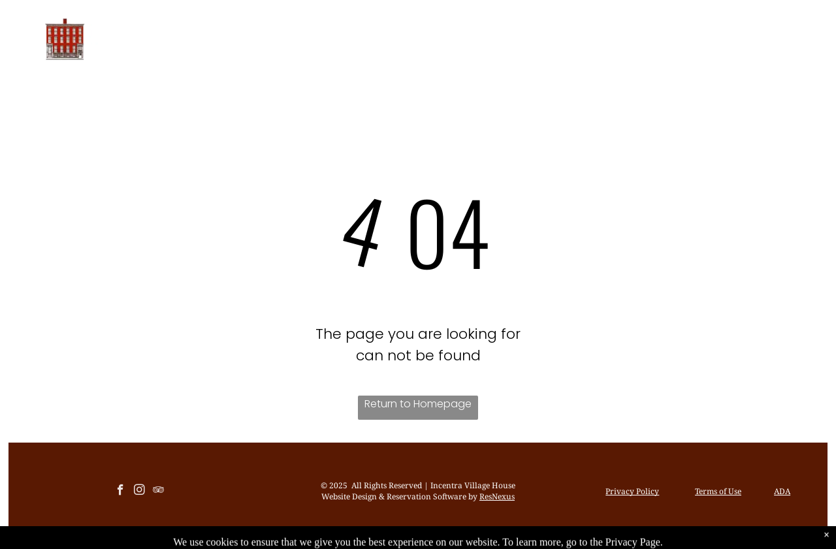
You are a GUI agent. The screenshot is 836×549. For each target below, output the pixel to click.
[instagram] (139, 491)
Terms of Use (718, 491)
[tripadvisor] (158, 491)
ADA (782, 491)
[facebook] (120, 491)
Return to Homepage (418, 403)
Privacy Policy (632, 491)
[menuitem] (265, 39)
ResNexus (497, 496)
